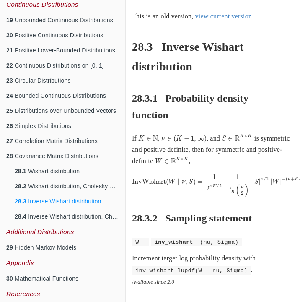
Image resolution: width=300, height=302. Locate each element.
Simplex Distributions (38, 125)
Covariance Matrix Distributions (52, 156)
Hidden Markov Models (41, 247)
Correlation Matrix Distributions (52, 141)
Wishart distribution (47, 171)
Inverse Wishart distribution (58, 201)
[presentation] (148, 138)
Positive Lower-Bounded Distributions (60, 50)
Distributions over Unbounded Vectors (61, 110)
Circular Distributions (38, 80)
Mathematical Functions (42, 278)
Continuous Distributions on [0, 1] (55, 65)
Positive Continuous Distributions (54, 35)
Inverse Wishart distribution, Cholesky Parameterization (70, 216)
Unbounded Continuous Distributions (59, 20)
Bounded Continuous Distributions (56, 95)
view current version (223, 16)
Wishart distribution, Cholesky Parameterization (70, 186)
